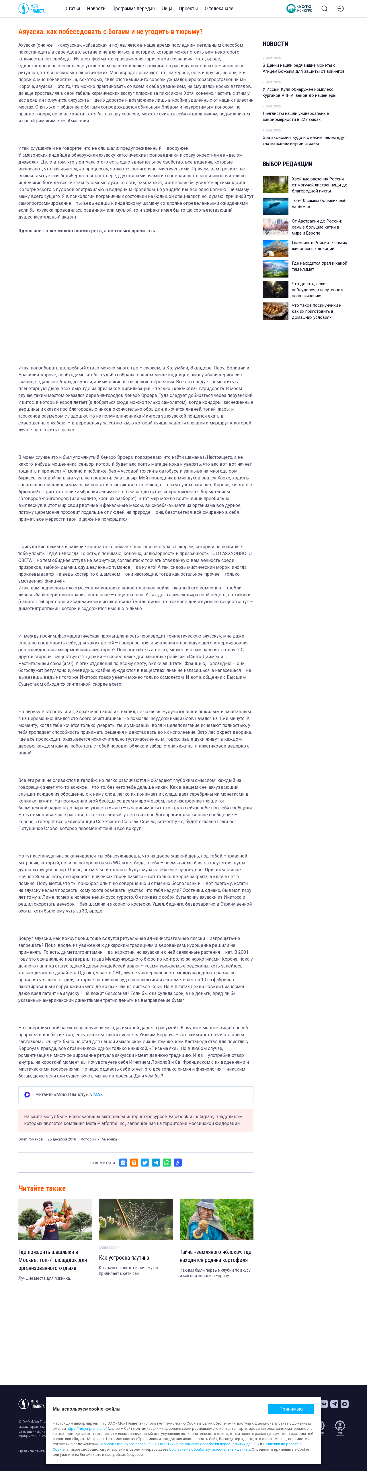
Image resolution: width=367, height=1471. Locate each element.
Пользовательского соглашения (128, 1444)
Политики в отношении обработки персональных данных (208, 1444)
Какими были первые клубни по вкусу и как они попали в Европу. (215, 1273)
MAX (98, 1094)
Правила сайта (31, 1451)
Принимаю (291, 1409)
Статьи (73, 8)
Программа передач (133, 8)
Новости (96, 8)
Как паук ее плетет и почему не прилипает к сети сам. (128, 1271)
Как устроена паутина (124, 1257)
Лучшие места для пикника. (44, 1278)
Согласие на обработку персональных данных (209, 1449)
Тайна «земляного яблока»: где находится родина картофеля (215, 1256)
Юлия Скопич (110, 1247)
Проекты (188, 8)
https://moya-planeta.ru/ (87, 1428)
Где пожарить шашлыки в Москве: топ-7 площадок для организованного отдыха (52, 1260)
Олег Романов (30, 1139)
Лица (167, 8)
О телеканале (219, 8)
